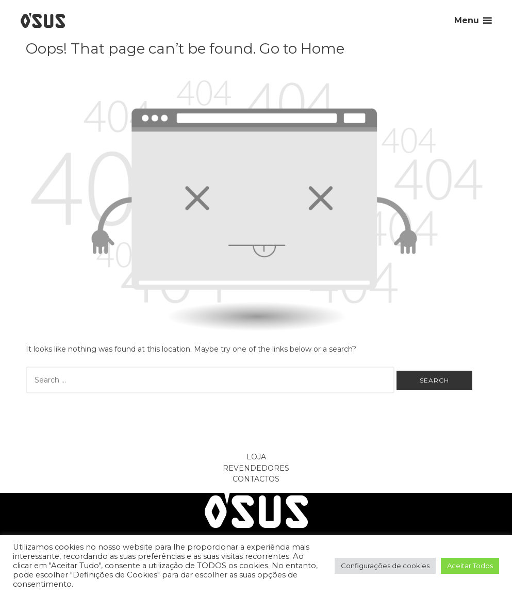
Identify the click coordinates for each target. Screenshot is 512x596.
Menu (466, 20)
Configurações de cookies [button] (385, 565)
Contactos (256, 479)
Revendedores (256, 468)
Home (322, 48)
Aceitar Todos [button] (470, 565)
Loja (256, 456)
